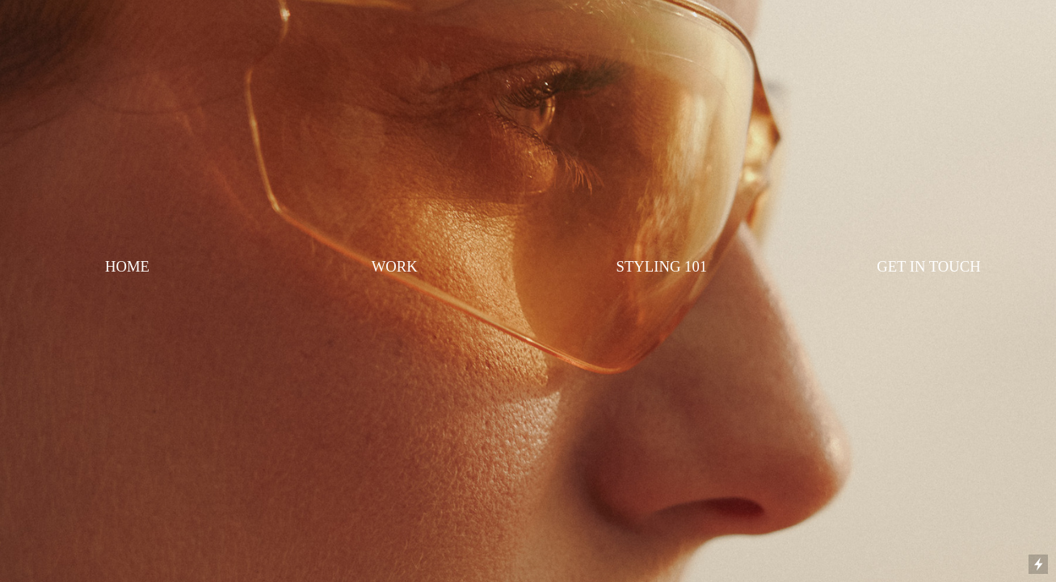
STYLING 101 (661, 266)
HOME (127, 266)
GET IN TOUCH (929, 266)
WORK (395, 266)
